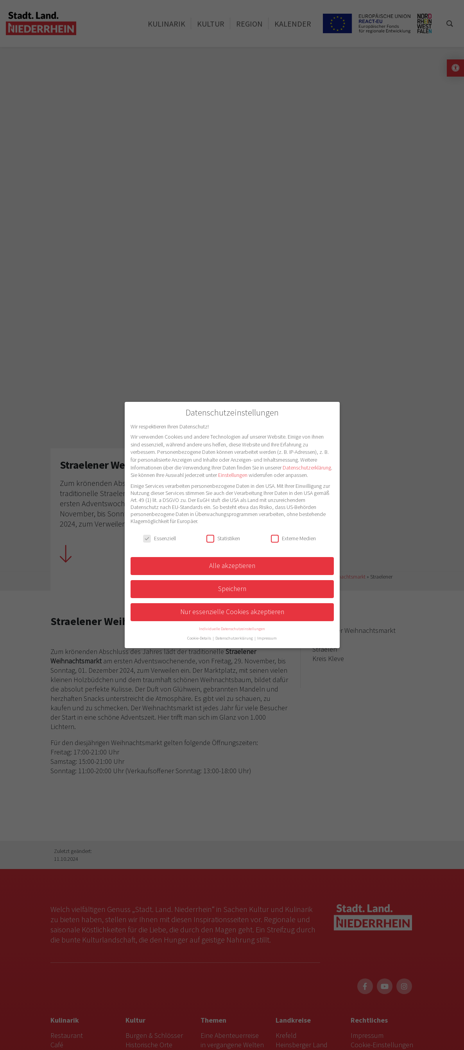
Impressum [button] (267, 638)
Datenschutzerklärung (307, 467)
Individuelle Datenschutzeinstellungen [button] (232, 628)
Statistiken (223, 538)
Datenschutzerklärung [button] (234, 638)
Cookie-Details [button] (199, 638)
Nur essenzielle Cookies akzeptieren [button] (232, 611)
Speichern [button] (232, 588)
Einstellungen (232, 474)
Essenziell (159, 538)
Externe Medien (293, 538)
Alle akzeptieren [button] (232, 565)
